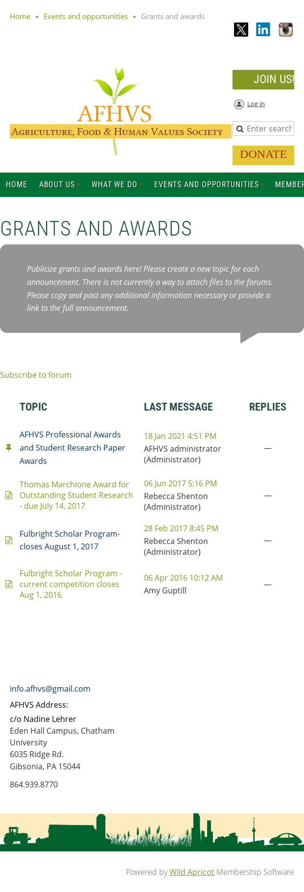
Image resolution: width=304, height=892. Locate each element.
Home (20, 16)
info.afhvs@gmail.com (50, 688)
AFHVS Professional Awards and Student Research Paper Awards (72, 447)
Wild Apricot (191, 872)
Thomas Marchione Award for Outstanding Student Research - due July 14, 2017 (76, 495)
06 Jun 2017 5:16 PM (180, 483)
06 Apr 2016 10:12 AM (183, 577)
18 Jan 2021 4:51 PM (180, 436)
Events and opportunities (86, 16)
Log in (256, 103)
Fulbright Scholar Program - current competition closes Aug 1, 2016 (71, 584)
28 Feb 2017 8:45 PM (181, 528)
